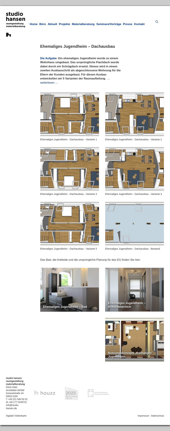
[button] (157, 21)
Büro (42, 24)
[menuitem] (33, 24)
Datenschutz (157, 415)
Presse (127, 24)
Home (34, 24)
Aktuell (52, 24)
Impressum (143, 415)
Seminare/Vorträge (108, 24)
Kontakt (139, 24)
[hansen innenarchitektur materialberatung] (15, 24)
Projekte (64, 24)
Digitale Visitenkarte (16, 415)
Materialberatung (83, 24)
